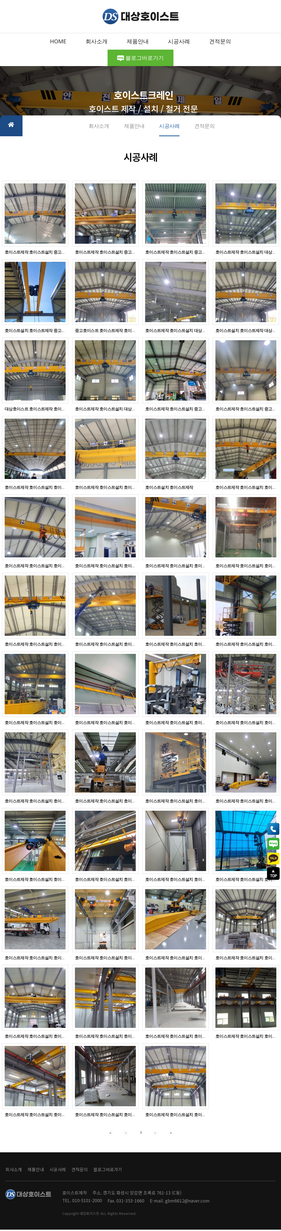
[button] (110, 1133)
